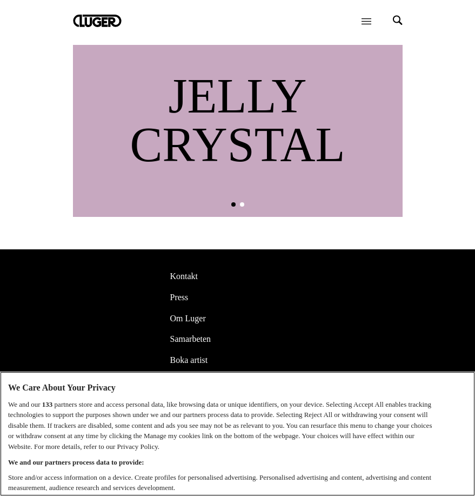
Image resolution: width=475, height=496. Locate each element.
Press (179, 297)
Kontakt (184, 276)
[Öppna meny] (366, 21)
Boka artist (189, 360)
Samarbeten (190, 338)
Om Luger (188, 318)
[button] (233, 204)
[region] (237, 434)
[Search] (398, 21)
